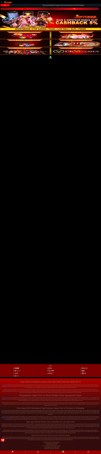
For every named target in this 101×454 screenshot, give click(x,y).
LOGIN (74, 8)
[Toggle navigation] (2, 2)
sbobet (98, 425)
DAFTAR (25, 8)
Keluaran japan (5, 416)
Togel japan (4, 384)
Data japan (4, 410)
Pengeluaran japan (6, 397)
